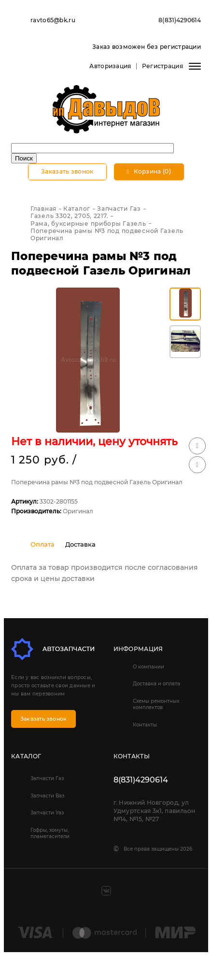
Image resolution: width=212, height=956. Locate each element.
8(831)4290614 (179, 20)
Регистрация (162, 66)
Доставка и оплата (156, 684)
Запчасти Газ (47, 778)
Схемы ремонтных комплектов (156, 704)
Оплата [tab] (42, 544)
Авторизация (110, 66)
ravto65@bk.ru (52, 20)
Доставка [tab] (80, 544)
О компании (148, 667)
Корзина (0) (149, 171)
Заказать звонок (67, 171)
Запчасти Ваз (47, 796)
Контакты (145, 725)
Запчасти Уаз (47, 813)
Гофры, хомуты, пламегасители (50, 833)
